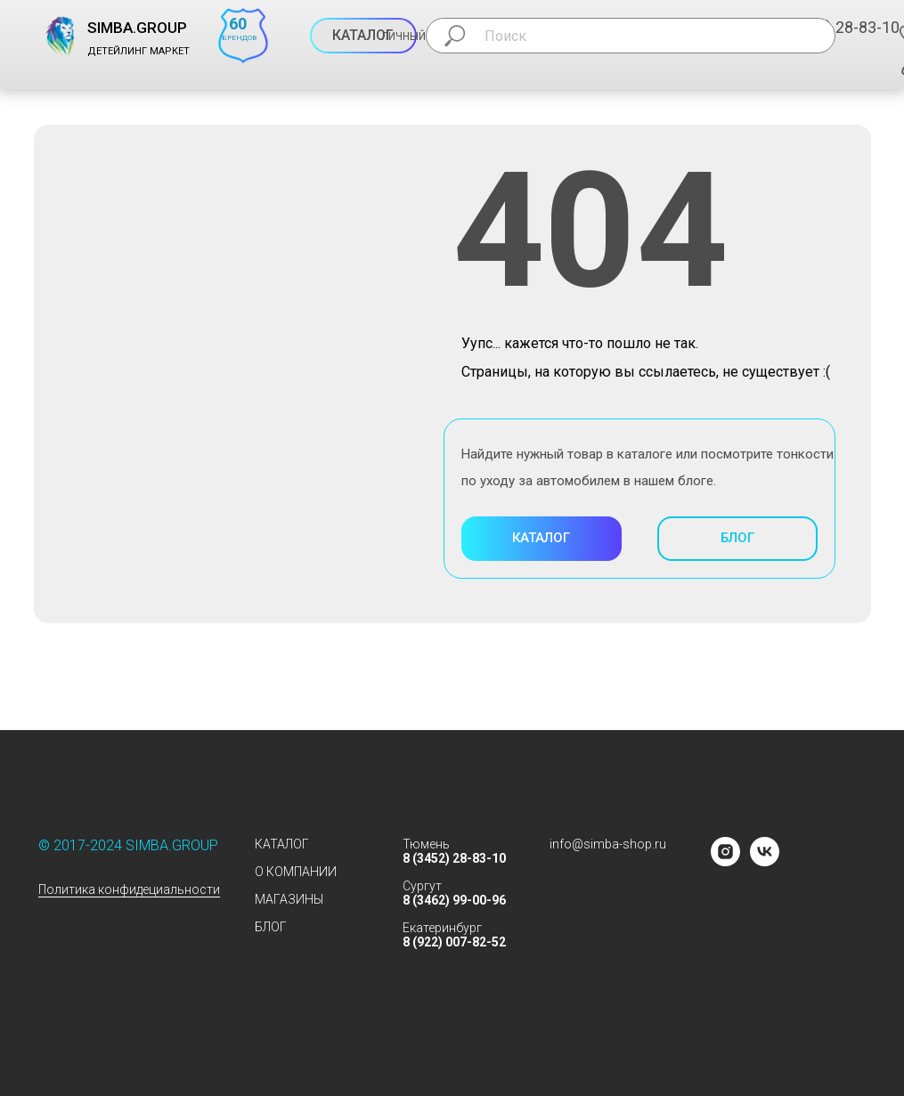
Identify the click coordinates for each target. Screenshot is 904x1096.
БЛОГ (271, 927)
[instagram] (725, 861)
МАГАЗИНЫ (289, 899)
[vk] (764, 861)
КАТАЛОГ (282, 844)
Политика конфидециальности (129, 889)
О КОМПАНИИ (296, 872)
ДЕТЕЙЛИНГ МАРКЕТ (138, 51)
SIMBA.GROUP (137, 28)
